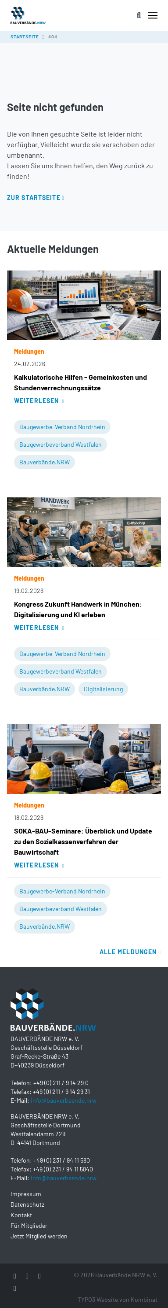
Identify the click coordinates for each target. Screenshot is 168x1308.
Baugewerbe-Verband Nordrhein (62, 426)
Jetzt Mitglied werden (39, 1236)
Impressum (26, 1193)
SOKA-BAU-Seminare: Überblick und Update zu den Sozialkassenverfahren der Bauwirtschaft (83, 841)
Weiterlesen (39, 400)
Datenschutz (27, 1204)
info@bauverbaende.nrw (64, 1100)
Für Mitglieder (29, 1225)
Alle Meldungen (130, 952)
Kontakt (21, 1215)
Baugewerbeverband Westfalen (60, 444)
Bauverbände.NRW (44, 462)
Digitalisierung (103, 689)
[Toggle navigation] (152, 15)
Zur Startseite (34, 197)
